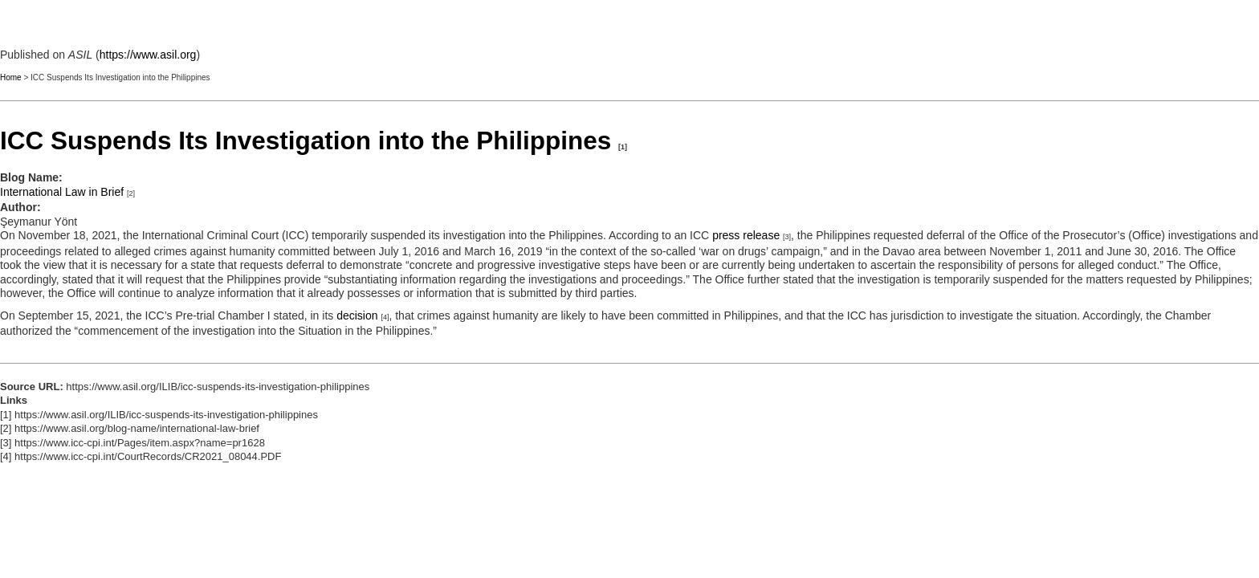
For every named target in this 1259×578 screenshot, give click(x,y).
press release (746, 235)
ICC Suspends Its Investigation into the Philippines (305, 140)
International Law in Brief (62, 191)
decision (356, 315)
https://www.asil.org (148, 54)
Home (11, 77)
